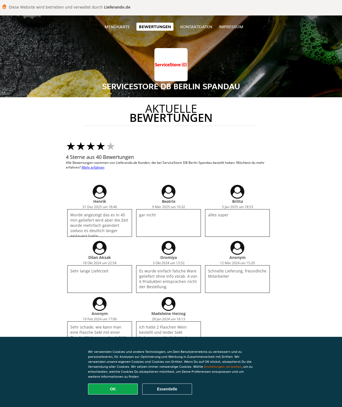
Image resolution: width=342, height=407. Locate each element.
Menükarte (117, 27)
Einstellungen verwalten (223, 366)
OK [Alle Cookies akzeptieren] (113, 389)
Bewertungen (155, 27)
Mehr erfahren (93, 167)
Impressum (231, 27)
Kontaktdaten (196, 27)
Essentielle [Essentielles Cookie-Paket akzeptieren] (167, 389)
